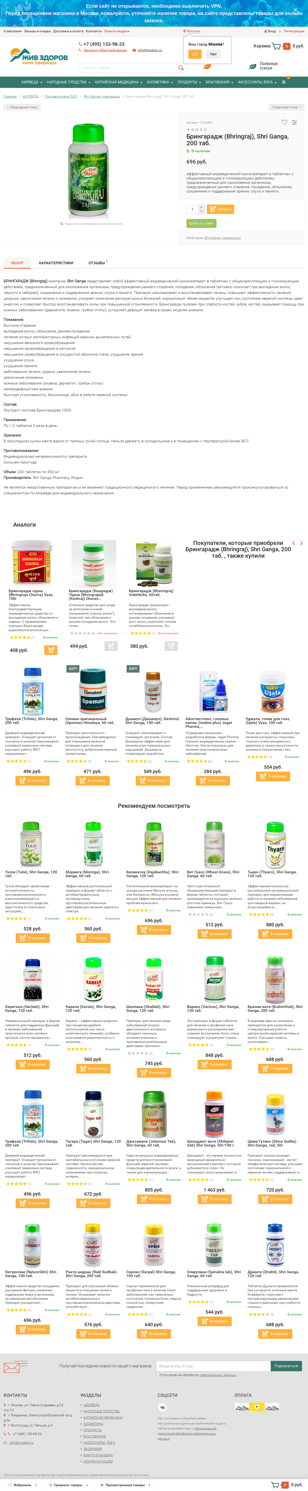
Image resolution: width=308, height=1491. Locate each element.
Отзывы (98, 262)
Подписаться (286, 1366)
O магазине (13, 31)
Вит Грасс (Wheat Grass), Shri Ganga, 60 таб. (213, 874)
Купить (224, 209)
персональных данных (218, 1375)
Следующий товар (286, 107)
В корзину (37, 780)
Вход (270, 31)
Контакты (94, 31)
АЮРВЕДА (29, 82)
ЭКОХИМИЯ (92, 1449)
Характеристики (56, 263)
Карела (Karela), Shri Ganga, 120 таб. (91, 1008)
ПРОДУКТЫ (187, 82)
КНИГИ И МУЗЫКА (98, 1455)
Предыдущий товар (22, 107)
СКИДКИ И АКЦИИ (98, 1461)
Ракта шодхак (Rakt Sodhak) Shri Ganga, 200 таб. (91, 1274)
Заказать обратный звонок (105, 50)
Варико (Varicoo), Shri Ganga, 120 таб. (213, 1008)
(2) (139, 761)
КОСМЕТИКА (158, 82)
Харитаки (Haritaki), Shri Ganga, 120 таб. (27, 1008)
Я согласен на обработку (196, 1375)
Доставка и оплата (68, 31)
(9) (78, 761)
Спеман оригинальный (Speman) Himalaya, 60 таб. (89, 720)
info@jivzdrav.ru (150, 50)
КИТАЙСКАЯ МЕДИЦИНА (117, 82)
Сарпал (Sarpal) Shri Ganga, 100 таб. (151, 1274)
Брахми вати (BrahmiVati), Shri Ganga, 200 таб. (275, 1008)
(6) (199, 761)
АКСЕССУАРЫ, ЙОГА (255, 82)
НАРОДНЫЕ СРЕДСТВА (67, 82)
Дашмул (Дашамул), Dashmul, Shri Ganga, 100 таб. (152, 720)
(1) (18, 761)
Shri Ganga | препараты (222, 238)
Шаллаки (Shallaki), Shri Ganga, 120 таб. (147, 1008)
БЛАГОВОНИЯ (218, 82)
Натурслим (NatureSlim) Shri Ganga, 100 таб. (30, 1274)
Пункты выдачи (116, 31)
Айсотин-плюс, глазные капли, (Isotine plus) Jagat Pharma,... (209, 722)
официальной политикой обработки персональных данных (187, 1433)
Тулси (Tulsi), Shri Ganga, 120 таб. (31, 874)
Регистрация (294, 31)
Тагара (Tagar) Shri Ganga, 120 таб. (93, 1143)
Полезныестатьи (269, 65)
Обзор (17, 263)
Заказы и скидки (37, 31)
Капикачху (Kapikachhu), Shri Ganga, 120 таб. (152, 874)
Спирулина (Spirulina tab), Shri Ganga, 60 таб (214, 1274)
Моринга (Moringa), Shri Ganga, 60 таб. (87, 874)
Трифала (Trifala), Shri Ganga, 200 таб (31, 720)
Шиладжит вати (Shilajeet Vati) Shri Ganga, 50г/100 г (210, 1143)
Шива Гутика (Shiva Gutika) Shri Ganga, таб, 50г (272, 1143)
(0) (200, 914)
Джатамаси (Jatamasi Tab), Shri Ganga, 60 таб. (151, 1143)
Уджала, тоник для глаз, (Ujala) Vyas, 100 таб (268, 720)
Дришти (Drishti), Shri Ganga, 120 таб (273, 1274)
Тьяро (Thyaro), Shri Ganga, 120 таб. (272, 874)
